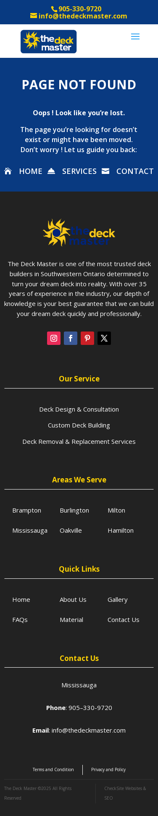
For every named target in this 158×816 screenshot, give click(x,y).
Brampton (26, 510)
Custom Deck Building (79, 425)
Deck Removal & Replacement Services (79, 441)
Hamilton (121, 530)
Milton (116, 510)
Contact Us (124, 619)
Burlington (74, 510)
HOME (30, 171)
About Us (73, 599)
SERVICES (79, 171)
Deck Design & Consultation (79, 409)
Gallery (118, 599)
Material (71, 619)
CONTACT (135, 171)
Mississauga (29, 530)
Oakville (71, 530)
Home (21, 599)
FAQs (20, 619)
